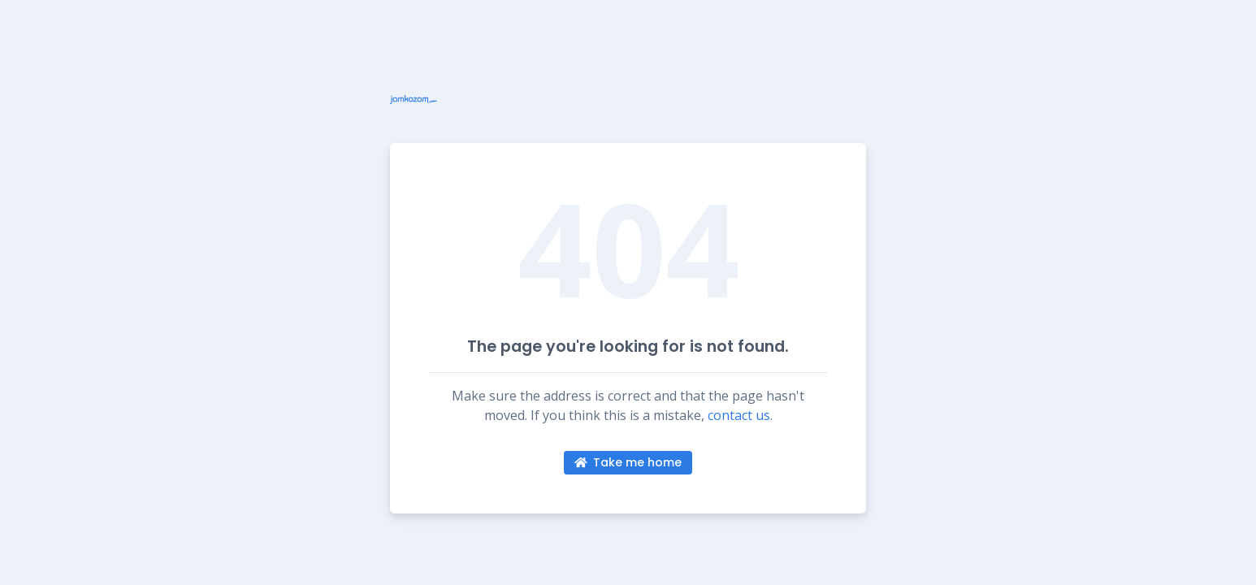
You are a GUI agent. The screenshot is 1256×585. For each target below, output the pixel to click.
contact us (739, 415)
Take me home (628, 462)
